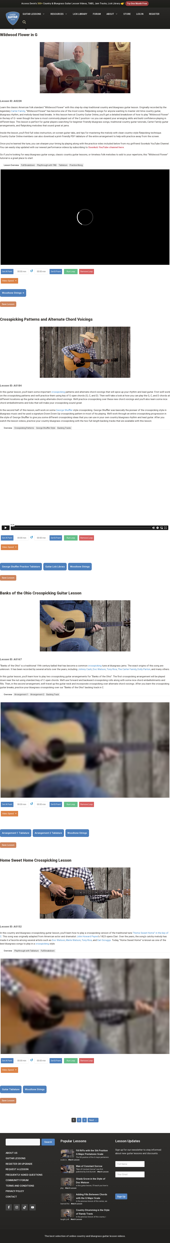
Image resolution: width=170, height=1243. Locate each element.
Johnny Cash (85, 669)
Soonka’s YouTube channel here (106, 147)
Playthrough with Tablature (26, 951)
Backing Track (52, 694)
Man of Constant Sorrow (89, 1166)
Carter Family (18, 111)
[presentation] (136, 1191)
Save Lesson (8, 304)
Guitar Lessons (15, 1158)
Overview (8, 428)
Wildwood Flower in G (18, 35)
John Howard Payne (87, 936)
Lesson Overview (11, 165)
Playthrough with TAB (46, 165)
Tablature (63, 165)
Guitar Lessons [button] (35, 14)
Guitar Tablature (11, 1089)
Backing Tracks (64, 428)
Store (127, 14)
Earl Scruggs (104, 940)
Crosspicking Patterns (24, 428)
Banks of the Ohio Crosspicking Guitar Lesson (40, 593)
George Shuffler (64, 410)
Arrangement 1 (21, 694)
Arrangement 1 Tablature (15, 833)
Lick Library (80, 14)
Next (93, 1120)
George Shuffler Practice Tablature (21, 566)
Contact (11, 1196)
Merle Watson (73, 940)
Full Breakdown (28, 165)
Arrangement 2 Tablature (48, 833)
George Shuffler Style (45, 428)
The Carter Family (127, 669)
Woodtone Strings (80, 566)
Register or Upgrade (19, 1163)
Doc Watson (99, 669)
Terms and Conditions (20, 1185)
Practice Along (76, 165)
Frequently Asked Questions (24, 1174)
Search (48, 1142)
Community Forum (17, 1180)
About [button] (113, 14)
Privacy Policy (15, 1191)
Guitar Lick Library (55, 566)
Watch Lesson (74, 1160)
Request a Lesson (17, 1169)
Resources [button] (60, 14)
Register (154, 14)
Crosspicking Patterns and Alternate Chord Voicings (46, 319)
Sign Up (121, 1196)
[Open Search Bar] (24, 22)
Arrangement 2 (37, 694)
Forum (97, 14)
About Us (11, 1152)
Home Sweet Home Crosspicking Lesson (35, 860)
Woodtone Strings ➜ (13, 292)
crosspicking (58, 391)
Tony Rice (112, 669)
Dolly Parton (143, 669)
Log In (139, 14)
